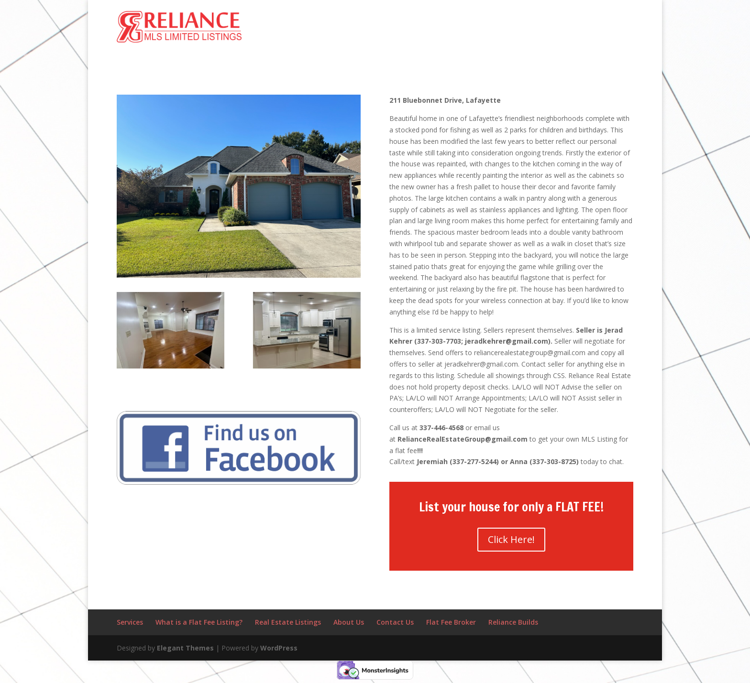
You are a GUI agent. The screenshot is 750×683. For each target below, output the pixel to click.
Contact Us (395, 622)
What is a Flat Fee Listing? (199, 622)
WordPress (279, 647)
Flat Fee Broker (451, 622)
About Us (348, 622)
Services (130, 622)
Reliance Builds (513, 622)
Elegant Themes (185, 647)
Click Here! (511, 539)
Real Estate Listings (288, 622)
